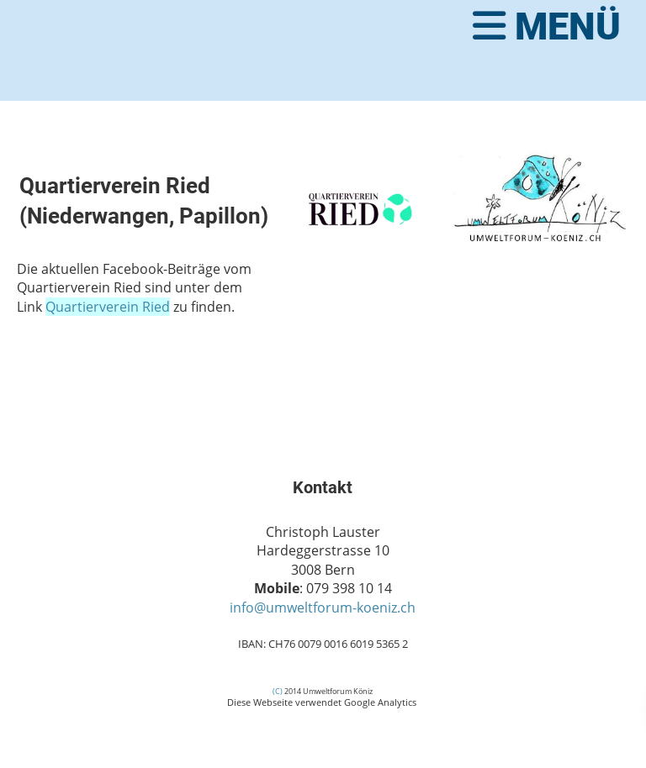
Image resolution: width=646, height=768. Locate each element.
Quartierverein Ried (107, 306)
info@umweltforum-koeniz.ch (323, 607)
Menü (547, 26)
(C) (278, 691)
